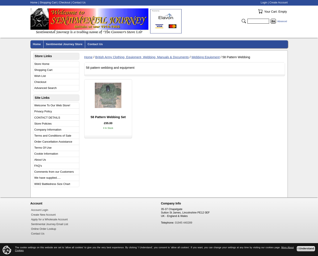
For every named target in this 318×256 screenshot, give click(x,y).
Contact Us (79, 2)
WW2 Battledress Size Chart (52, 184)
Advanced (282, 21)
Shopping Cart (43, 70)
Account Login (39, 210)
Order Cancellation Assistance (53, 141)
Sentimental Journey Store (64, 44)
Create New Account (43, 214)
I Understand (306, 248)
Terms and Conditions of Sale (52, 135)
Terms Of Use (43, 147)
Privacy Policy (43, 111)
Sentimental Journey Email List (49, 224)
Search (244, 21)
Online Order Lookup (43, 228)
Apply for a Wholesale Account (49, 219)
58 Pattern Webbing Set (108, 117)
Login (264, 2)
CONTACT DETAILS (47, 117)
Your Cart (260, 11)
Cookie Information (46, 153)
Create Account (278, 2)
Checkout (40, 82)
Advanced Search (45, 88)
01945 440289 (183, 222)
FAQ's (38, 165)
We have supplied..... (47, 177)
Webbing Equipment (205, 57)
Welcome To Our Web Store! (52, 105)
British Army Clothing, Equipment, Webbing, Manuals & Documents (142, 57)
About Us (40, 159)
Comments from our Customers (54, 171)
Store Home (42, 64)
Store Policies (43, 123)
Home (88, 57)
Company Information (47, 129)
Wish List (40, 76)
